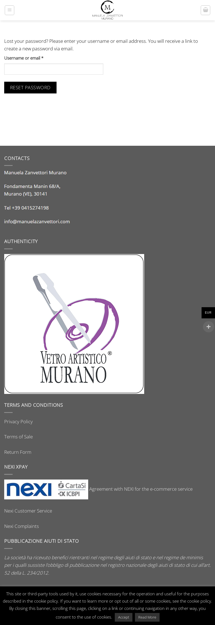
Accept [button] (123, 617)
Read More (147, 617)
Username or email (32, 58)
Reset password (30, 87)
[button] (9, 10)
